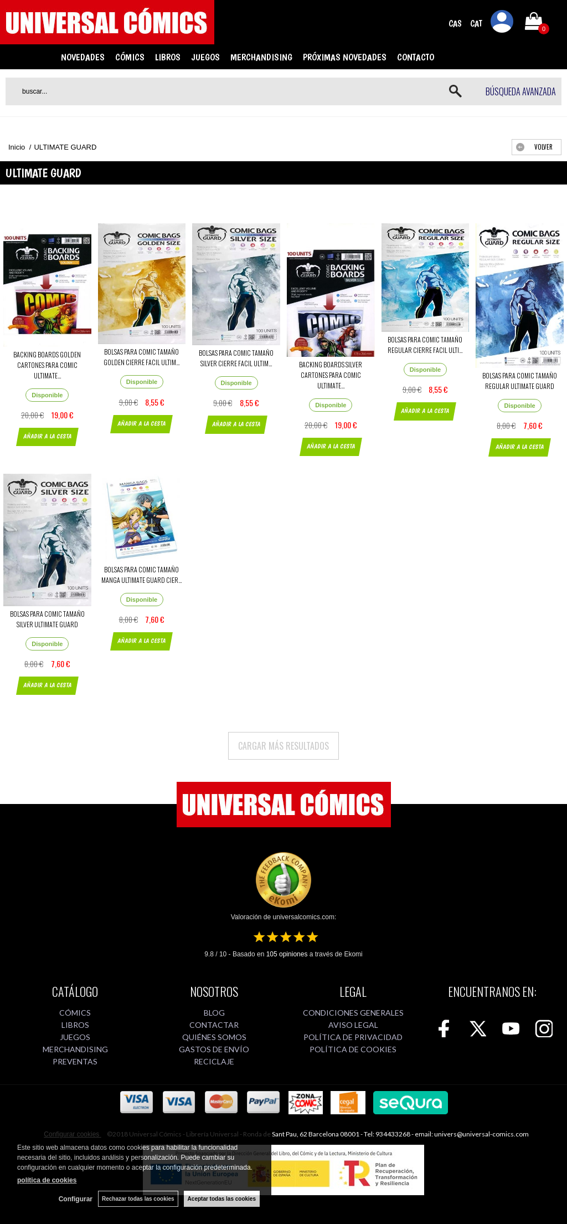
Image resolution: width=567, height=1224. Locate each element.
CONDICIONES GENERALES (353, 1012)
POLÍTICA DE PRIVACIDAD (353, 1037)
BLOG (214, 1012)
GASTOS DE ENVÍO (214, 1049)
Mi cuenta (502, 23)
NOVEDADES (83, 57)
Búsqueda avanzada (521, 91)
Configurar (75, 1199)
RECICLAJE (214, 1061)
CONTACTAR (214, 1025)
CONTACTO (415, 57)
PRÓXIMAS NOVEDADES (344, 57)
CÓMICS (130, 57)
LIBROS (168, 57)
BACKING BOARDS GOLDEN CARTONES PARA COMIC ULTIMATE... (47, 365)
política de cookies (46, 1180)
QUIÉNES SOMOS (214, 1037)
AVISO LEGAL (353, 1025)
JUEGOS (205, 57)
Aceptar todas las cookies (222, 1199)
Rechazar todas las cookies (138, 1199)
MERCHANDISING (261, 57)
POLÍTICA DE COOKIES (353, 1049)
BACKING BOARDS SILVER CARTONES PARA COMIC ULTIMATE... (330, 375)
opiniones (287, 954)
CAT (476, 23)
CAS (455, 23)
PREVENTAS (75, 1061)
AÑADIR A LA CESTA (47, 436)
